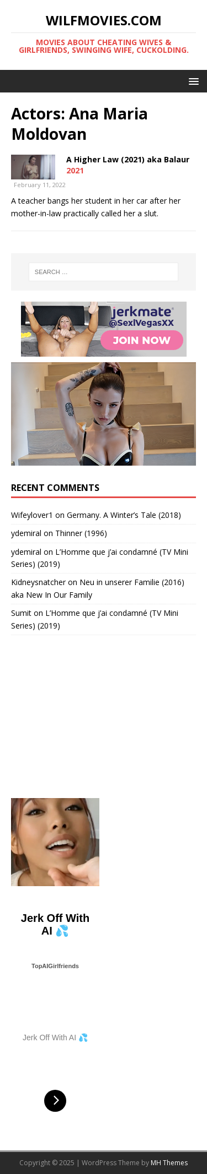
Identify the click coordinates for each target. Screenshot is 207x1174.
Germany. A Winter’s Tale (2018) (124, 515)
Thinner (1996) (81, 533)
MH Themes (169, 1162)
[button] (191, 81)
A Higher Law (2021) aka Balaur (127, 159)
